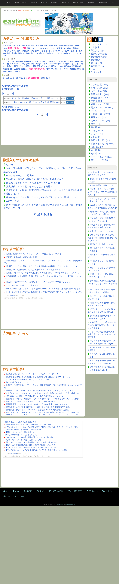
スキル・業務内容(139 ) (72, 69)
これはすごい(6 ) (9, 61)
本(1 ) (9, 64)
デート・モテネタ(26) (62, 53)
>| (13, 93)
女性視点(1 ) (53, 61)
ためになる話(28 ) (50, 66)
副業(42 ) (27, 61)
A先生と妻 (11, 201)
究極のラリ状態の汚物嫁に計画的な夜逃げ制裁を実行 (33, 179)
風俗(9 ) (9, 66)
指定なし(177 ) (19, 66)
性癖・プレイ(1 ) (52, 69)
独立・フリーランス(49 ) (53, 64)
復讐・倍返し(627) (50, 45)
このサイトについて (20, 2)
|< (4, 93)
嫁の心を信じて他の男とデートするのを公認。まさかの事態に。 (39, 197)
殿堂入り (54, 2)
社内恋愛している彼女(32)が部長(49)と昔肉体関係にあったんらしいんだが (102, 325)
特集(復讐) (91, 2)
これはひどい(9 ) (65, 66)
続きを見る (43, 214)
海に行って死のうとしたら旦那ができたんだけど (32, 183)
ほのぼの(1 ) (76, 66)
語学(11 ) (24, 69)
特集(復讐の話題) (99, 57)
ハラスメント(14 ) (18, 64)
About (16, 491)
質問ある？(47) (98, 117)
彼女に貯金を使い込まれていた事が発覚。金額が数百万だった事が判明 (102, 238)
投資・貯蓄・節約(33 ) (34, 64)
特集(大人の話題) (78, 2)
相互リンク (96, 72)
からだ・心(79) (50, 48)
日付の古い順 (20, 78)
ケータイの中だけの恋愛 (19, 175)
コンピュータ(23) (99, 160)
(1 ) (61, 69)
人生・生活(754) (37, 45)
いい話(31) (66, 51)
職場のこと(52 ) (14, 71)
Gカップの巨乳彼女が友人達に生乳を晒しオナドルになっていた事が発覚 (102, 334)
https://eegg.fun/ (60, 504)
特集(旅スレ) (103, 2)
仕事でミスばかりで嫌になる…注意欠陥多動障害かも (35, 102)
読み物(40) (35, 51)
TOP (8, 2)
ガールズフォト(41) (14, 51)
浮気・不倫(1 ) (37, 66)
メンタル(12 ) (64, 61)
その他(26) (49, 53)
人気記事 (44, 2)
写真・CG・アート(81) (35, 48)
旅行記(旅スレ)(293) (66, 45)
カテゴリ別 (65, 2)
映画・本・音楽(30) (100, 140)
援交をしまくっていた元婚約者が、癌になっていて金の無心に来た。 (102, 192)
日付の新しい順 (8, 78)
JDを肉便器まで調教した (100, 185)
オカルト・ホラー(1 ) (39, 61)
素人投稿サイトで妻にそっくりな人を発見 (28, 186)
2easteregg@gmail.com (70, 504)
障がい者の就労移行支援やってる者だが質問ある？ (34, 98)
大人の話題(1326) (9, 45)
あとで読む (70, 98)
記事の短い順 (45, 78)
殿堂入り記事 (97, 50)
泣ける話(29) (30, 53)
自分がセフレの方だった (100, 231)
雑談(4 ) (28, 66)
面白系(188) (96, 101)
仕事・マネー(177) (100, 104)
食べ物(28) (40, 53)
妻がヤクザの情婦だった (100, 244)
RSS (112, 2)
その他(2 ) (66, 64)
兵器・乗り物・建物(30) (15, 53)
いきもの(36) (45, 51)
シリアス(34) (56, 51)
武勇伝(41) (26, 51)
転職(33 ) (19, 61)
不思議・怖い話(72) (64, 48)
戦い (8, 164)
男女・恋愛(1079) (23, 45)
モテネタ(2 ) (74, 61)
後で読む (34, 2)
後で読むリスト (98, 66)
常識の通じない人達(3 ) (11, 69)
